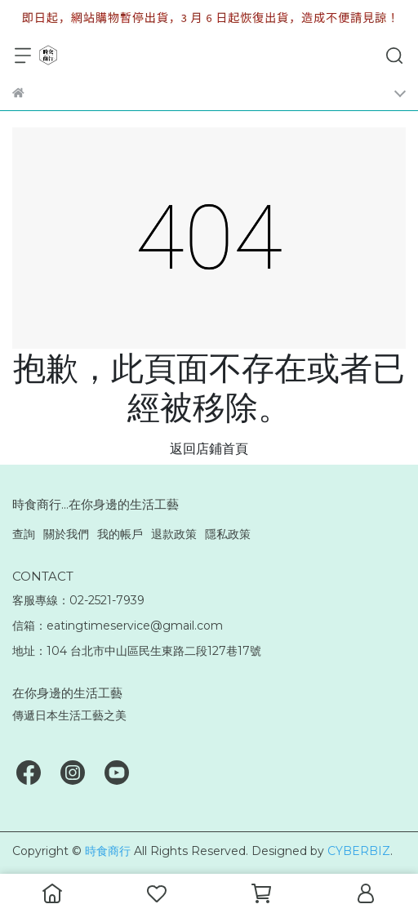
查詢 (23, 534)
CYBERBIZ (358, 851)
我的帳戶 (120, 534)
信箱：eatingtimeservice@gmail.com (117, 625)
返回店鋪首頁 (209, 448)
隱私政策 (228, 534)
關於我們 (66, 534)
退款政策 (174, 534)
